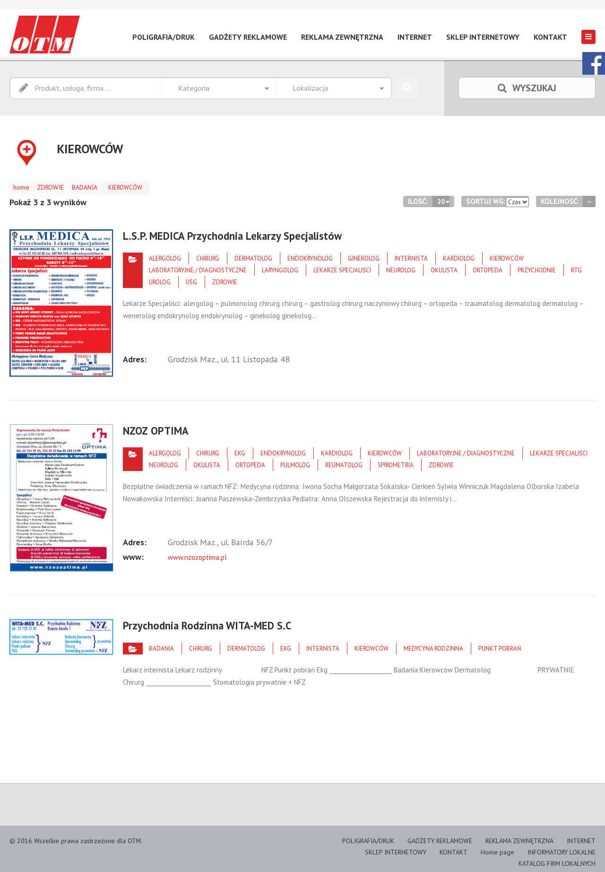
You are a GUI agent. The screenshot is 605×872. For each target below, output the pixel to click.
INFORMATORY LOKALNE (563, 847)
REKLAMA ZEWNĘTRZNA (342, 37)
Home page (502, 847)
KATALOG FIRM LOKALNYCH (559, 857)
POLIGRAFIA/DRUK (163, 37)
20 (441, 196)
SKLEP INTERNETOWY (482, 37)
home (24, 185)
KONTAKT (550, 37)
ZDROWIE (59, 185)
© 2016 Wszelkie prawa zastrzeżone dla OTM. (70, 836)
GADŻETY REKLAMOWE (248, 37)
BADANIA (99, 185)
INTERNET (415, 37)
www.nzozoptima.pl (196, 548)
